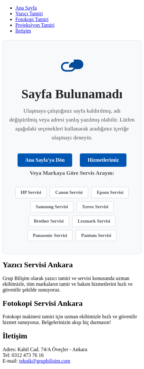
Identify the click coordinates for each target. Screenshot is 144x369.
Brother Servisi (49, 221)
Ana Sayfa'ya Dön (45, 160)
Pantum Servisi (96, 235)
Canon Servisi (69, 192)
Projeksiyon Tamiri (35, 25)
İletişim (23, 30)
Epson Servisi (110, 192)
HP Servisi (31, 192)
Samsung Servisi (52, 206)
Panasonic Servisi (50, 235)
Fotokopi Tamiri (32, 19)
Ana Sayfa (26, 8)
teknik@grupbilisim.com (44, 361)
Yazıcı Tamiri (29, 13)
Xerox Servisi (95, 206)
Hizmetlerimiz (103, 160)
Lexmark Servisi (94, 221)
